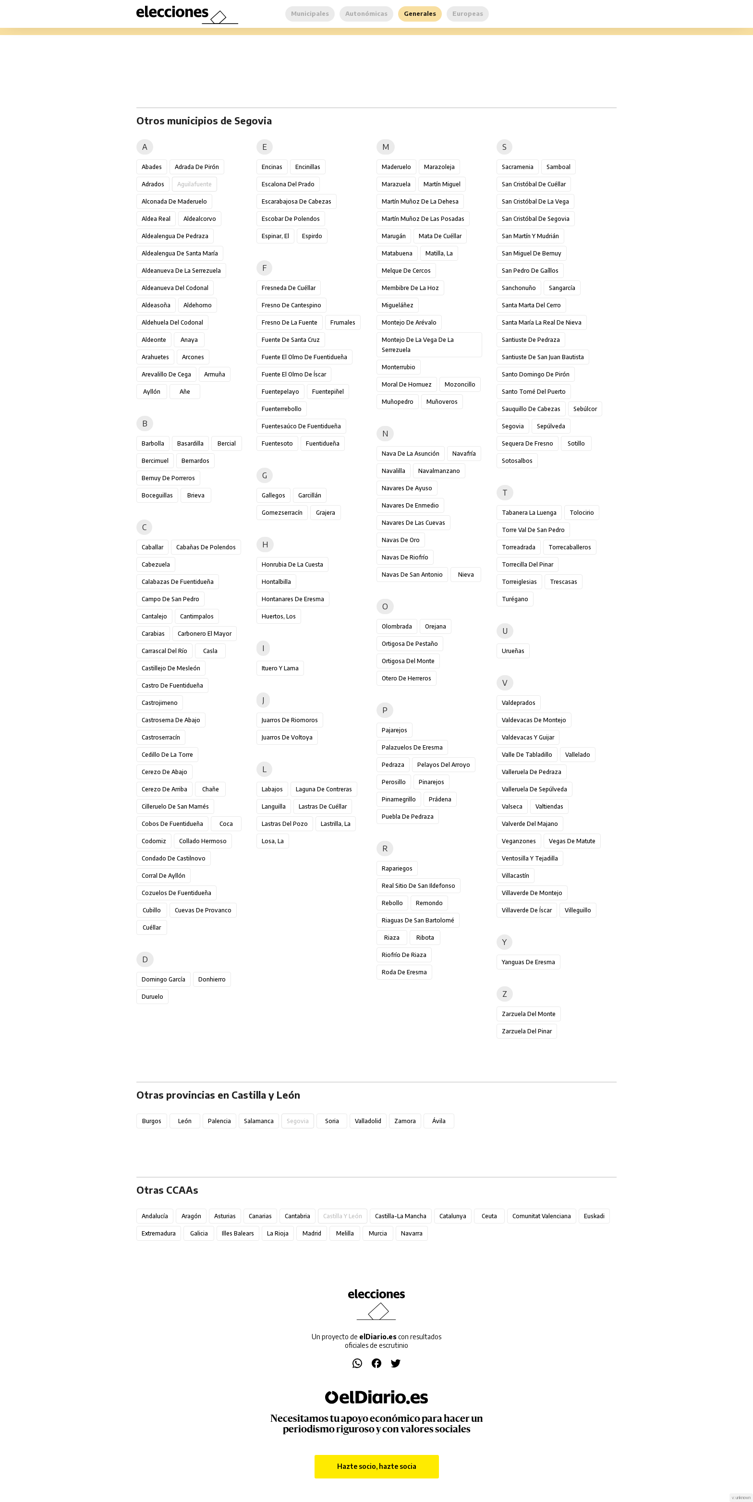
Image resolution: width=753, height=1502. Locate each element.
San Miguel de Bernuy (531, 253)
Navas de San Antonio (412, 574)
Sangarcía (562, 287)
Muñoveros (442, 401)
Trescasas (563, 581)
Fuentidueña (323, 443)
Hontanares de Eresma (293, 599)
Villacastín (515, 875)
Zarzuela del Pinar (527, 1031)
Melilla (345, 1233)
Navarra (412, 1233)
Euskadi (594, 1216)
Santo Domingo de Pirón (536, 374)
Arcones (193, 357)
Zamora (405, 1121)
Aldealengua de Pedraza (175, 236)
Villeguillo (578, 910)
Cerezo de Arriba (164, 789)
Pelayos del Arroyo (443, 764)
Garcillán (309, 495)
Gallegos (273, 495)
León (185, 1121)
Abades (152, 166)
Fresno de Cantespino (291, 305)
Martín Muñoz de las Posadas (423, 218)
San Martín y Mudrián (530, 236)
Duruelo (152, 996)
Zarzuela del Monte (529, 1013)
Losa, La (273, 841)
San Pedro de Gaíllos (530, 270)
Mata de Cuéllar (440, 236)
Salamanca (259, 1121)
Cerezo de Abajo (164, 771)
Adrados (153, 184)
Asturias (225, 1216)
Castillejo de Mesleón (171, 668)
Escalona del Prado (288, 184)
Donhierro (212, 979)
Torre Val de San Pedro (533, 529)
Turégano (515, 599)
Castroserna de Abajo (171, 720)
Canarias (260, 1216)
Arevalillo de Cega (166, 374)
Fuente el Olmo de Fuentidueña (304, 357)
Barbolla (153, 443)
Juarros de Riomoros (290, 720)
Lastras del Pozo (285, 823)
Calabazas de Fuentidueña (178, 581)
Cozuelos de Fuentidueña (176, 892)
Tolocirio (582, 512)
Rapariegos (397, 868)
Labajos (272, 789)
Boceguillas (157, 495)
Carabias (153, 633)
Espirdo (312, 236)
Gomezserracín (282, 512)
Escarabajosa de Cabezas (296, 201)
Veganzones (519, 841)
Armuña (214, 374)
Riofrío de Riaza (404, 954)
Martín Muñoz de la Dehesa (420, 201)
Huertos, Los (279, 616)
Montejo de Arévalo (409, 322)
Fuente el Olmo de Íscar (294, 374)
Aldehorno (197, 305)
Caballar (152, 547)
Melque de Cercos (406, 270)
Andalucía (155, 1216)
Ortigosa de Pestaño (410, 643)
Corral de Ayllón (163, 875)
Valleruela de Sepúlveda (534, 789)
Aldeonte (154, 339)
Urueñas (513, 650)
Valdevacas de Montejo (534, 720)
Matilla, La (439, 253)
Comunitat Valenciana (541, 1216)
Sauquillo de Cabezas (531, 408)
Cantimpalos (197, 616)
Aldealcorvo (199, 218)
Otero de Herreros (406, 678)
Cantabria (297, 1216)
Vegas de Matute (572, 841)
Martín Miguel (442, 184)
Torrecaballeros (569, 547)
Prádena (440, 799)
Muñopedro (397, 401)
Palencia (219, 1121)
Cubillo (152, 910)
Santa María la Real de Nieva (542, 322)
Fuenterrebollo (282, 408)
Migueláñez (397, 305)
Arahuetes (155, 357)
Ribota (425, 937)
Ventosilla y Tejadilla (530, 858)
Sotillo (576, 443)
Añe (185, 391)
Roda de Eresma (404, 972)
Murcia (378, 1233)
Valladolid (368, 1121)
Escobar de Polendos (291, 218)
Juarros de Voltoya (287, 737)
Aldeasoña (156, 305)
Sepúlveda (551, 426)
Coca (226, 823)
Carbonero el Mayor (204, 633)
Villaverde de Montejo (532, 892)
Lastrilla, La (336, 823)
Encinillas (307, 166)
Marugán (394, 236)
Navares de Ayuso (407, 488)
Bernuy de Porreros (168, 478)
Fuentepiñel (328, 391)
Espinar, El (275, 236)
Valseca (512, 806)
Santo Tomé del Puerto (534, 391)
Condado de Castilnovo (174, 858)
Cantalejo (154, 616)
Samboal (559, 166)
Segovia (513, 426)
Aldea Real (156, 218)
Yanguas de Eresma (528, 962)
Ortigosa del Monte (408, 661)
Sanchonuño (519, 287)
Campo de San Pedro (170, 599)
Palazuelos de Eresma (412, 747)
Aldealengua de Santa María (180, 253)
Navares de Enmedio (410, 505)
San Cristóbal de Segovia (536, 218)
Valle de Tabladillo (527, 754)
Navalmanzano (439, 470)
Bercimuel (155, 460)
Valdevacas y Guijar (528, 737)
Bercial (227, 443)
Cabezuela (156, 564)
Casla (210, 650)
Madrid (312, 1233)
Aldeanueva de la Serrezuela (181, 270)
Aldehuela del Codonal (172, 322)
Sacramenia (518, 166)
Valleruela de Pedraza (531, 771)
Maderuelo (396, 166)
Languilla (274, 806)
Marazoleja (439, 166)
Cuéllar (152, 927)
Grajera (325, 512)
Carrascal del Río (164, 650)
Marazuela (396, 184)
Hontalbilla (276, 581)
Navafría (464, 453)
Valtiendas (549, 806)
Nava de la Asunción (410, 453)
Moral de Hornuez (407, 384)
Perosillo (394, 782)
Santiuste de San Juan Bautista (543, 357)
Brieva (196, 495)
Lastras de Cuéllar (323, 806)
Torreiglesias (519, 581)
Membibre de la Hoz (410, 287)
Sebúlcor (585, 408)
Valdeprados (518, 702)
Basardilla (190, 443)
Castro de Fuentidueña (172, 685)
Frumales (342, 322)
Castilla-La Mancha (400, 1216)
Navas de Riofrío (405, 557)
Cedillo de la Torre (167, 754)
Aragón (191, 1216)
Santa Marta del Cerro (531, 305)
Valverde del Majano (530, 823)
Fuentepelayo (280, 391)
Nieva (466, 574)
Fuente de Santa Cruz (291, 339)
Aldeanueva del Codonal (175, 287)
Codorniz (154, 841)
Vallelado (577, 754)
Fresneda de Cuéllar (289, 287)
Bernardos (195, 460)
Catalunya (452, 1216)
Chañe (210, 789)
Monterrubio (398, 367)
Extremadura (159, 1233)
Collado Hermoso (203, 841)
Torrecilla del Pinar (527, 564)
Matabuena (397, 253)
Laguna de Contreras (324, 789)
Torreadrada (518, 547)
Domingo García (163, 979)
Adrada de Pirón (197, 166)
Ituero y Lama (280, 668)
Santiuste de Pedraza (531, 339)
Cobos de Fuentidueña (172, 823)
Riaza (392, 937)
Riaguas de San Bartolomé (418, 920)
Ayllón (151, 391)
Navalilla (393, 470)
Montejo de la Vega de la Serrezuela (418, 344)
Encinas (272, 166)
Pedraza (393, 764)
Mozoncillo (460, 384)
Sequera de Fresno (527, 443)
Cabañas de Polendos (206, 547)
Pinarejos (431, 782)
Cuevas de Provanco (203, 910)
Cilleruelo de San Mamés (175, 806)
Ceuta (489, 1216)
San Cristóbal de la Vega (535, 201)
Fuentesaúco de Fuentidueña (301, 426)
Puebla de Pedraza (408, 816)
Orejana (435, 626)
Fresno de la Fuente (289, 322)
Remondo (429, 903)
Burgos (151, 1121)
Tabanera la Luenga (529, 512)
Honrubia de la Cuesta (292, 564)
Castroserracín (161, 737)
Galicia (199, 1233)
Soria (332, 1121)
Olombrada (397, 626)
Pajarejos (394, 730)
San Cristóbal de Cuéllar (534, 184)
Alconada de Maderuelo (174, 201)
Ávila (439, 1121)
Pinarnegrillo (399, 799)
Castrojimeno (160, 702)
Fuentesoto (277, 443)
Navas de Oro (401, 540)
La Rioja (278, 1233)
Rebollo (392, 903)
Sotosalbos (517, 460)
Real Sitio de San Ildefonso (418, 885)
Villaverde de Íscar (527, 910)
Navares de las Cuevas (413, 522)
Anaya (189, 339)
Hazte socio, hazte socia (376, 1466)
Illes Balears (238, 1233)
